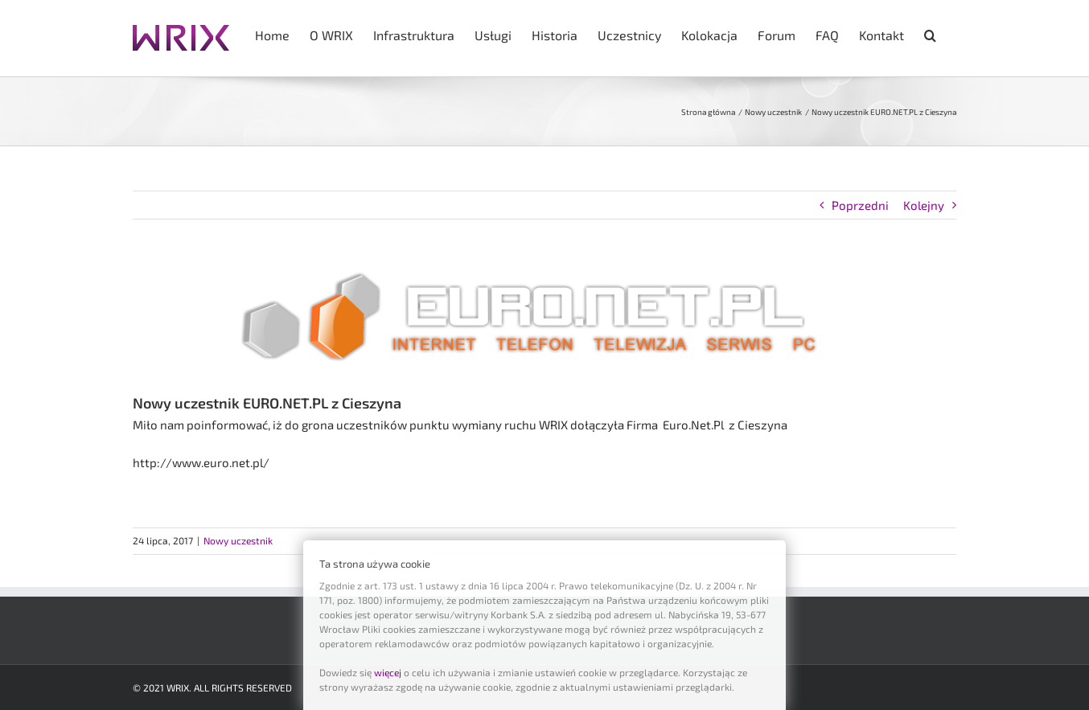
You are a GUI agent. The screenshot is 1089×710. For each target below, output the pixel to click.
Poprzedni (860, 205)
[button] (930, 34)
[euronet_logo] (544, 318)
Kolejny (923, 205)
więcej (387, 672)
